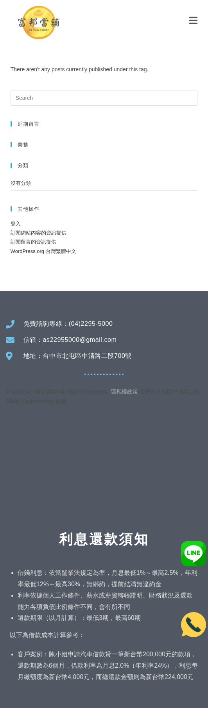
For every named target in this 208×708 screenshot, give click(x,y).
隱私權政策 (124, 391)
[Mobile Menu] (193, 20)
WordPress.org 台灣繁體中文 (43, 251)
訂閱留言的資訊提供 (33, 242)
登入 (16, 224)
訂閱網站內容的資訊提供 (38, 233)
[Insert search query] (104, 98)
